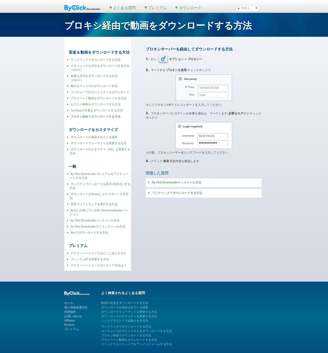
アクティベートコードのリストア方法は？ (98, 265)
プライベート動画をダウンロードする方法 (98, 98)
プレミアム (157, 8)
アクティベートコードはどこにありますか (98, 253)
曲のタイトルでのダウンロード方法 (94, 86)
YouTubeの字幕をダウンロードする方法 (97, 110)
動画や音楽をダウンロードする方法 (124, 303)
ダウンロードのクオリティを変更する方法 (129, 316)
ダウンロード (190, 8)
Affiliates (69, 320)
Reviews (69, 325)
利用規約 (70, 312)
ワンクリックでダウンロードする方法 (96, 60)
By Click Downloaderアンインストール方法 (98, 226)
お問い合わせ (73, 316)
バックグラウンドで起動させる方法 (124, 321)
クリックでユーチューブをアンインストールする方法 (136, 344)
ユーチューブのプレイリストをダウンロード (100, 92)
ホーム (68, 303)
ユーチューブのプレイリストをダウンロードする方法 (136, 331)
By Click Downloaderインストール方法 (95, 220)
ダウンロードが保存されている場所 (94, 137)
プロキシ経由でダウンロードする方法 (126, 335)
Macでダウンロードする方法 (89, 232)
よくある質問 (124, 8)
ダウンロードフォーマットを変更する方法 (98, 143)
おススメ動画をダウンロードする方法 (96, 104)
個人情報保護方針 (76, 307)
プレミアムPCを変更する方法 (90, 259)
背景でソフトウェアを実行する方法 (94, 204)
